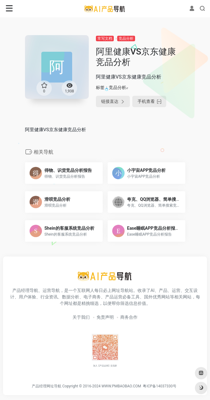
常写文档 (104, 38)
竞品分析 (126, 38)
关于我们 (81, 317)
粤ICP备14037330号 (159, 386)
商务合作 (129, 317)
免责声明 (105, 317)
